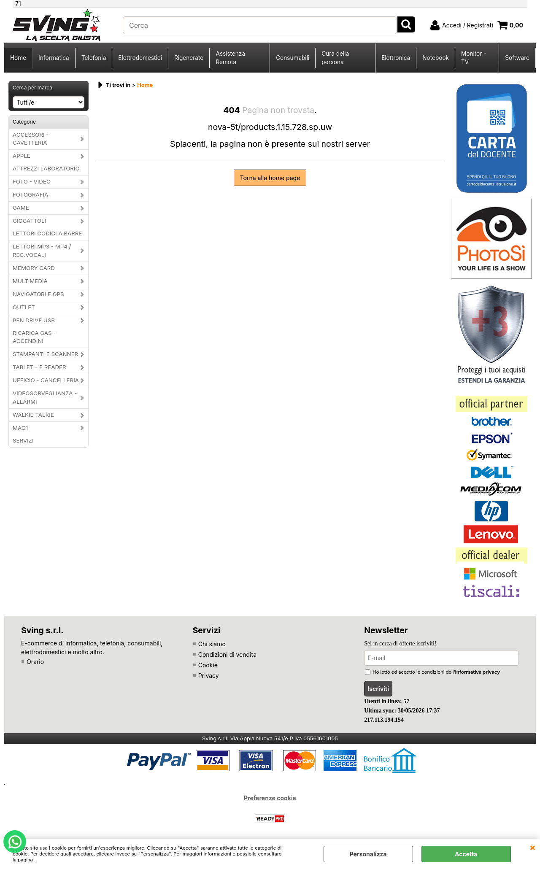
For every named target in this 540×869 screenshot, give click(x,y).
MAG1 (20, 427)
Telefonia (93, 57)
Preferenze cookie (270, 798)
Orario (35, 661)
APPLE (21, 155)
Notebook (435, 57)
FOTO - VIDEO (32, 181)
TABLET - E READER (39, 367)
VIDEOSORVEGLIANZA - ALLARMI (45, 397)
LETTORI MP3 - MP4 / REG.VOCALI (42, 250)
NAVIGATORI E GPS (38, 294)
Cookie (208, 665)
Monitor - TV (473, 57)
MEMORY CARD (34, 267)
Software (517, 57)
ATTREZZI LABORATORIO (46, 168)
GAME (21, 207)
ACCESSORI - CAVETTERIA (31, 138)
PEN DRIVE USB (34, 320)
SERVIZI (23, 440)
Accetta (466, 854)
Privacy (208, 675)
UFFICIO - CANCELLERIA (46, 380)
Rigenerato (188, 57)
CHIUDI (532, 847)
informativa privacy (477, 672)
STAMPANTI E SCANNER (45, 354)
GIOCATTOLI (29, 220)
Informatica (53, 57)
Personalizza (368, 854)
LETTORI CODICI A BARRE (47, 233)
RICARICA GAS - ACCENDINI (34, 337)
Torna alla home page (270, 177)
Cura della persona (335, 57)
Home (18, 57)
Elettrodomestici (140, 57)
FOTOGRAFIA (30, 194)
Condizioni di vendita (227, 654)
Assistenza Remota (230, 57)
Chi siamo (212, 644)
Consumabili (292, 57)
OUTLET (24, 307)
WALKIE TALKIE (33, 414)
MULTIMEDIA (30, 281)
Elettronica (395, 57)
